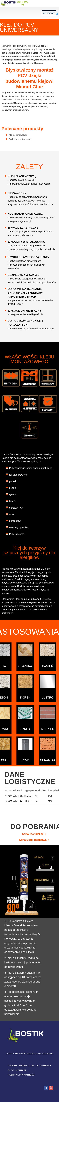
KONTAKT (21, 1070)
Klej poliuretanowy (18, 135)
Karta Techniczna (33, 834)
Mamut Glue (7, 46)
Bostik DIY (49, 13)
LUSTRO (47, 697)
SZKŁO (25, 728)
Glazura (25, 666)
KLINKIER (47, 728)
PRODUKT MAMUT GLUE (21, 1065)
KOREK (25, 697)
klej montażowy (26, 454)
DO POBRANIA (43, 1065)
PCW (25, 760)
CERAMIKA (47, 760)
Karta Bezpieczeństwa (32, 839)
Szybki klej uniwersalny (20, 139)
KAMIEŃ (47, 666)
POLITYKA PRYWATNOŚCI (21, 1074)
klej (29, 46)
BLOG (11, 1070)
